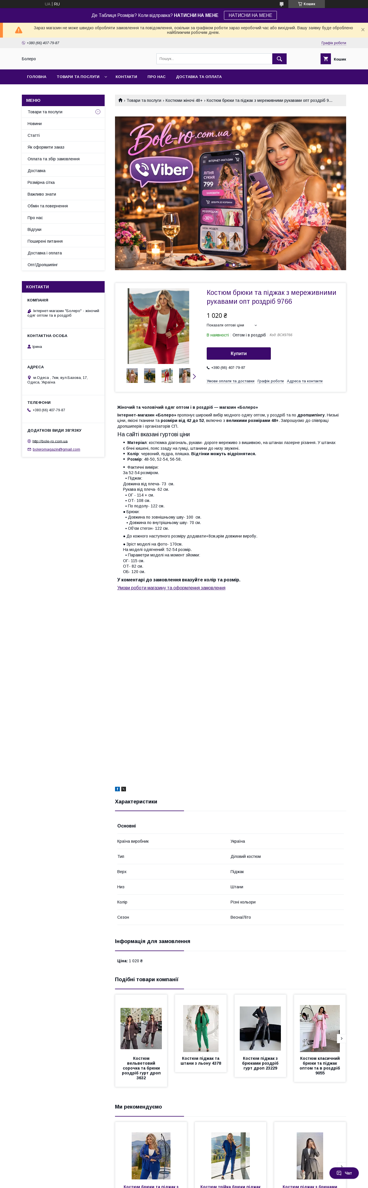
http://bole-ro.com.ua (50, 441)
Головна (36, 77)
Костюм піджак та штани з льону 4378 (201, 1061)
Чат (344, 1173)
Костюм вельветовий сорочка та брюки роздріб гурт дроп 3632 (142, 1068)
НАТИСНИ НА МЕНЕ (250, 15)
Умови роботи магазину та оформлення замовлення (171, 587)
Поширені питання (45, 241)
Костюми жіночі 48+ (184, 100)
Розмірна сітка (41, 182)
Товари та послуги (78, 77)
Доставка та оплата (199, 77)
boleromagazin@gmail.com (56, 449)
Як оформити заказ (46, 147)
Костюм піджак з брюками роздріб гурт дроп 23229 (261, 1063)
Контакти (126, 77)
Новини (35, 123)
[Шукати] (279, 58)
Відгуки (34, 229)
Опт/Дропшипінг (43, 264)
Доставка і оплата (45, 253)
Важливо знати (42, 194)
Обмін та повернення (48, 206)
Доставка (36, 170)
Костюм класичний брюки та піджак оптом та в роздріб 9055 (320, 1065)
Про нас (156, 77)
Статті (34, 135)
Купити (239, 353)
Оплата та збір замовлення (54, 159)
